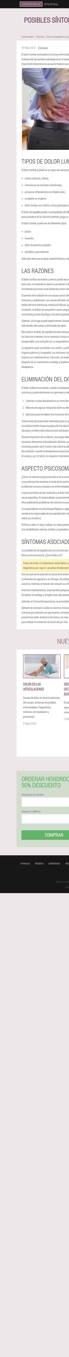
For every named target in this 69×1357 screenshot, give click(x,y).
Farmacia (25, 863)
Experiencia (54, 863)
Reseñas (39, 863)
